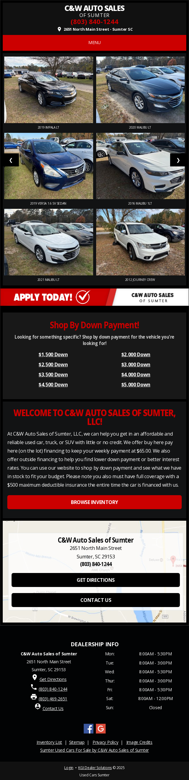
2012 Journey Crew (140, 280)
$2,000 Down (135, 354)
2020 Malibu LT (140, 127)
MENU (94, 42)
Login (68, 767)
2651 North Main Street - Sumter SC (95, 29)
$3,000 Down (135, 364)
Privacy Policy (105, 742)
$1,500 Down (53, 354)
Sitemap (77, 742)
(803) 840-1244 (94, 21)
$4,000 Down (135, 374)
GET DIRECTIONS (95, 580)
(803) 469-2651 (53, 699)
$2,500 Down (53, 364)
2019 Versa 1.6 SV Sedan (48, 203)
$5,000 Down (135, 384)
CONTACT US (95, 600)
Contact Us (53, 708)
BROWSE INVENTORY (94, 502)
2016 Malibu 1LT (140, 203)
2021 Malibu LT (48, 280)
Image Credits (139, 742)
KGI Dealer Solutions (95, 767)
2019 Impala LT (49, 127)
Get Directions (53, 679)
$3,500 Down (53, 374)
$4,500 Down (53, 384)
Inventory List (49, 742)
